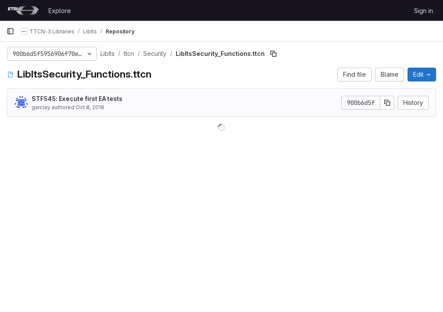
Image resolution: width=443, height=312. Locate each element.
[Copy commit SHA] (387, 103)
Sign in (423, 10)
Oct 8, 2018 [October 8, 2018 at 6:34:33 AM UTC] (90, 107)
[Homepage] (23, 10)
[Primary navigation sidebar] (10, 31)
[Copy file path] (273, 54)
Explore (59, 10)
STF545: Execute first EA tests (77, 98)
